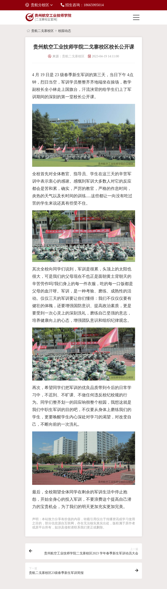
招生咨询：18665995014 (82, 5)
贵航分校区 (37, 5)
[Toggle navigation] (137, 17)
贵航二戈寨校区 (42, 31)
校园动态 (64, 31)
